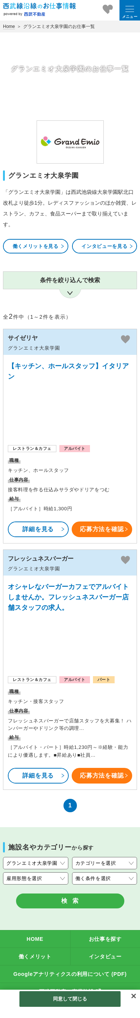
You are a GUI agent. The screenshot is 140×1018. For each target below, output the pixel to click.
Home (9, 26)
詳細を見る (43, 529)
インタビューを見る (107, 246)
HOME (35, 939)
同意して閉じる (70, 999)
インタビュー (105, 956)
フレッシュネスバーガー (41, 558)
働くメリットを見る (39, 246)
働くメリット (35, 956)
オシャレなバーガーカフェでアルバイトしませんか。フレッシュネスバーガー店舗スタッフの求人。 (68, 597)
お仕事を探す (105, 939)
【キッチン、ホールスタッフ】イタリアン (68, 371)
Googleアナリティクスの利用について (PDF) (70, 974)
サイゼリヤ (23, 338)
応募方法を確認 (104, 529)
